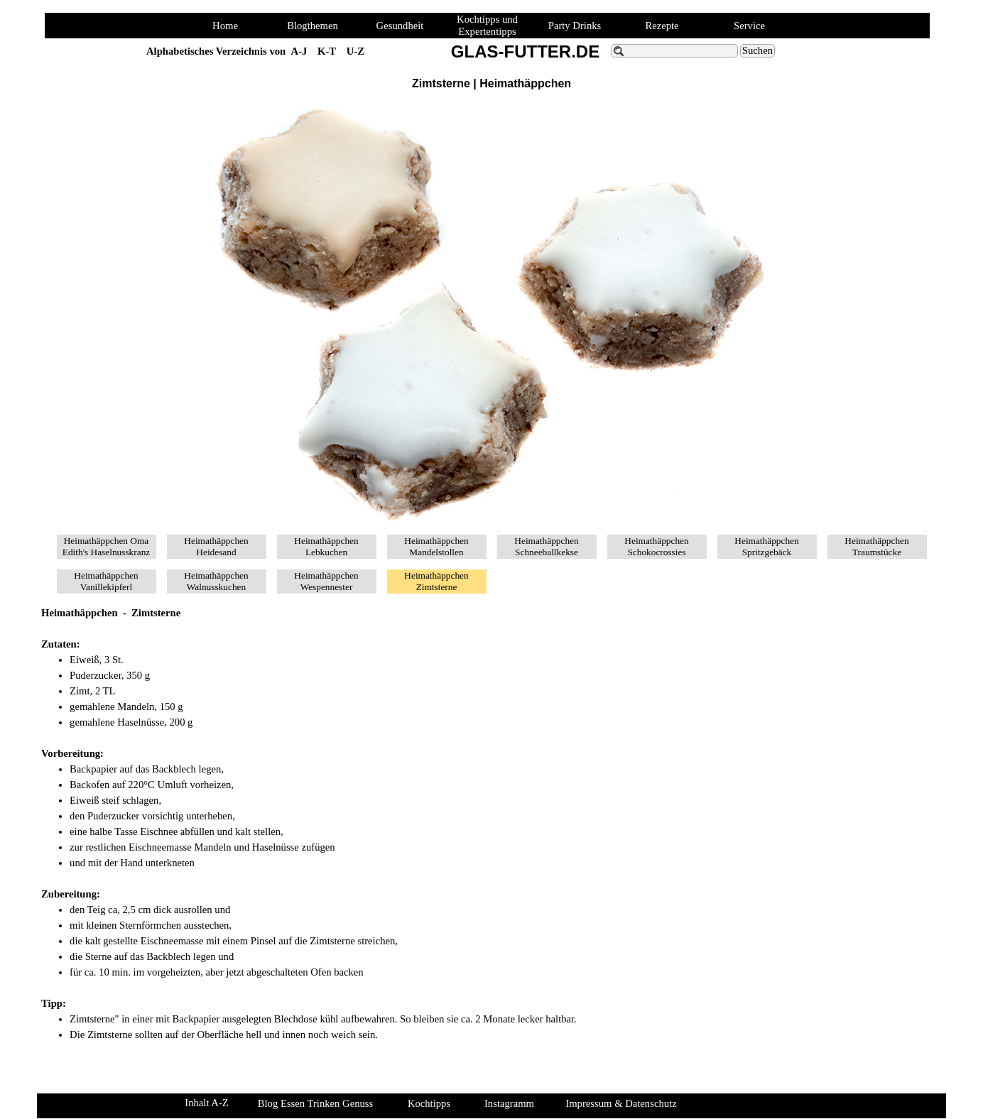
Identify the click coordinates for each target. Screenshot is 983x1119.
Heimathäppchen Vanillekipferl (106, 581)
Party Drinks (575, 25)
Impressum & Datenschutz (620, 1103)
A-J (299, 51)
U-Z (355, 51)
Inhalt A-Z (206, 1102)
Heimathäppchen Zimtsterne (436, 581)
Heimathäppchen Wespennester (326, 581)
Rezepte (661, 25)
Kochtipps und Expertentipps (487, 25)
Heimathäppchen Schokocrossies (656, 546)
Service (749, 25)
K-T (326, 51)
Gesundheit (400, 25)
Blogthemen (312, 25)
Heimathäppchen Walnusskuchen (216, 581)
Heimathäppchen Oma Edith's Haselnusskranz (106, 546)
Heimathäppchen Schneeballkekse (546, 546)
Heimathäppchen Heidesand (216, 546)
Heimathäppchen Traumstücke (876, 546)
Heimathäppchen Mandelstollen (436, 546)
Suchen (757, 50)
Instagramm (509, 1103)
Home (225, 25)
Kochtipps (429, 1103)
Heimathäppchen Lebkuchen (326, 546)
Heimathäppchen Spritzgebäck (766, 546)
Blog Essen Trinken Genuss (315, 1103)
